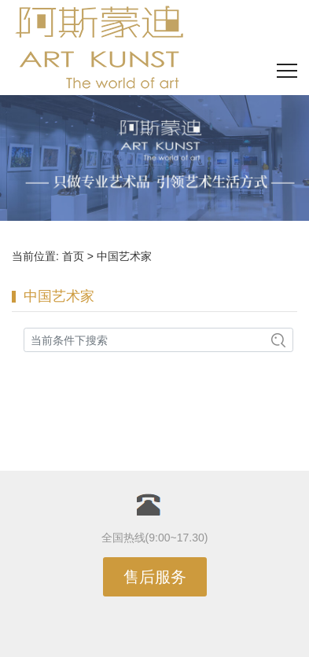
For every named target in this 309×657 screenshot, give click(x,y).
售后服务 (154, 576)
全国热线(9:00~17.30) (154, 537)
